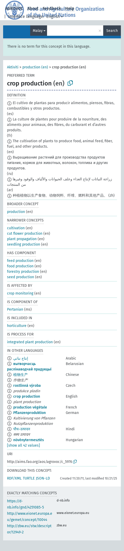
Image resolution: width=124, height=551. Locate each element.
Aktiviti (12, 67)
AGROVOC (14, 8)
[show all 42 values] (23, 445)
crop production (26, 396)
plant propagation (22, 239)
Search (112, 30)
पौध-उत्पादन (21, 429)
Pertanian (15, 309)
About (32, 8)
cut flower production (24, 233)
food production (20, 266)
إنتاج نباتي (20, 358)
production (16, 212)
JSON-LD (43, 478)
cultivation (16, 228)
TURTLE (29, 478)
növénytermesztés (28, 440)
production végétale (30, 407)
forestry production (23, 271)
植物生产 (20, 375)
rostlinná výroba (27, 385)
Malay (38, 30)
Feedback (52, 8)
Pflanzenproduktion (29, 413)
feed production (20, 261)
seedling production (23, 244)
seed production (20, 277)
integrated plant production (30, 342)
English (53, 16)
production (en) (35, 67)
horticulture (17, 326)
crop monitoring (20, 293)
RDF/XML (14, 478)
